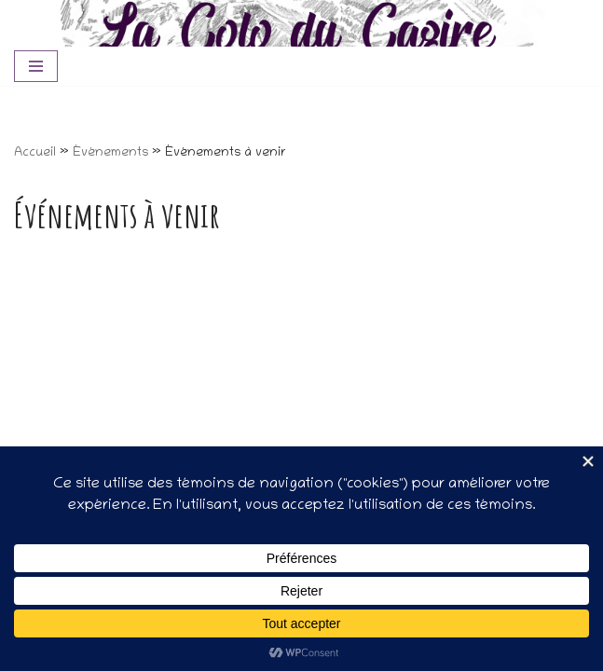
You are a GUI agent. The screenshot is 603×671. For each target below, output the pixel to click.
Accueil (35, 153)
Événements (110, 153)
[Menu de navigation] (36, 66)
